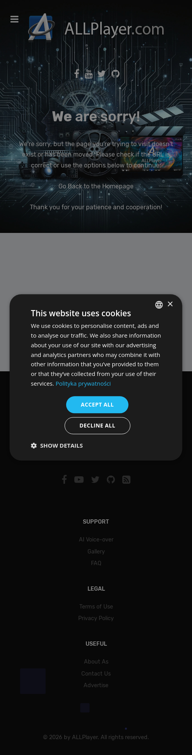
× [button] (170, 304)
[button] (57, 445)
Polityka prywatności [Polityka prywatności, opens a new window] (83, 383)
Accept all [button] (97, 404)
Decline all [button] (97, 425)
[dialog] (96, 377)
